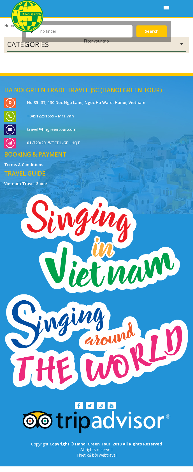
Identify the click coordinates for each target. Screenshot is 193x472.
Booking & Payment (35, 154)
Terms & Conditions (23, 164)
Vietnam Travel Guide (25, 183)
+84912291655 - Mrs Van (50, 116)
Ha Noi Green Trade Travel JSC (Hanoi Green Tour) (83, 90)
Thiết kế (84, 455)
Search (152, 31)
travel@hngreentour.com (51, 129)
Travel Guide (24, 173)
